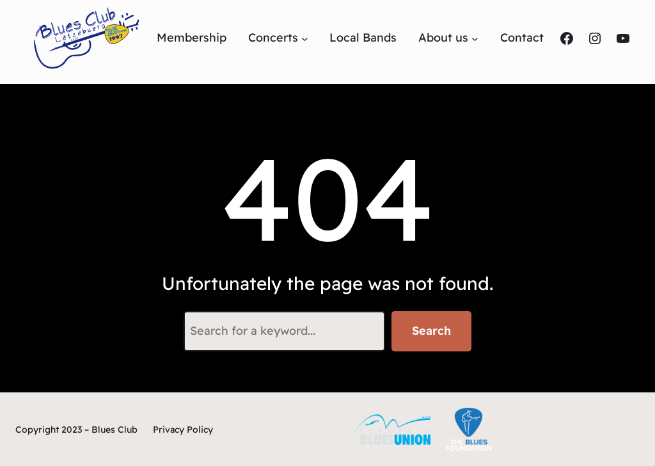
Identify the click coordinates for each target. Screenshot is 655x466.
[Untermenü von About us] (474, 38)
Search (431, 330)
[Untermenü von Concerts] (304, 38)
